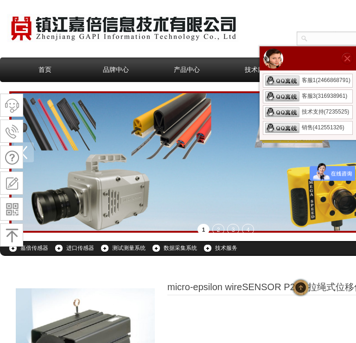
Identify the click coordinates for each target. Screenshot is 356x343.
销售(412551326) (304, 127)
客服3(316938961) (306, 96)
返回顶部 (301, 287)
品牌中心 (116, 69)
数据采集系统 (180, 248)
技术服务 (258, 69)
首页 (44, 69)
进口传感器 (80, 248)
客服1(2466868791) (307, 80)
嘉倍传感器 (34, 248)
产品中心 (187, 69)
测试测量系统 (129, 248)
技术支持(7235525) (307, 111)
